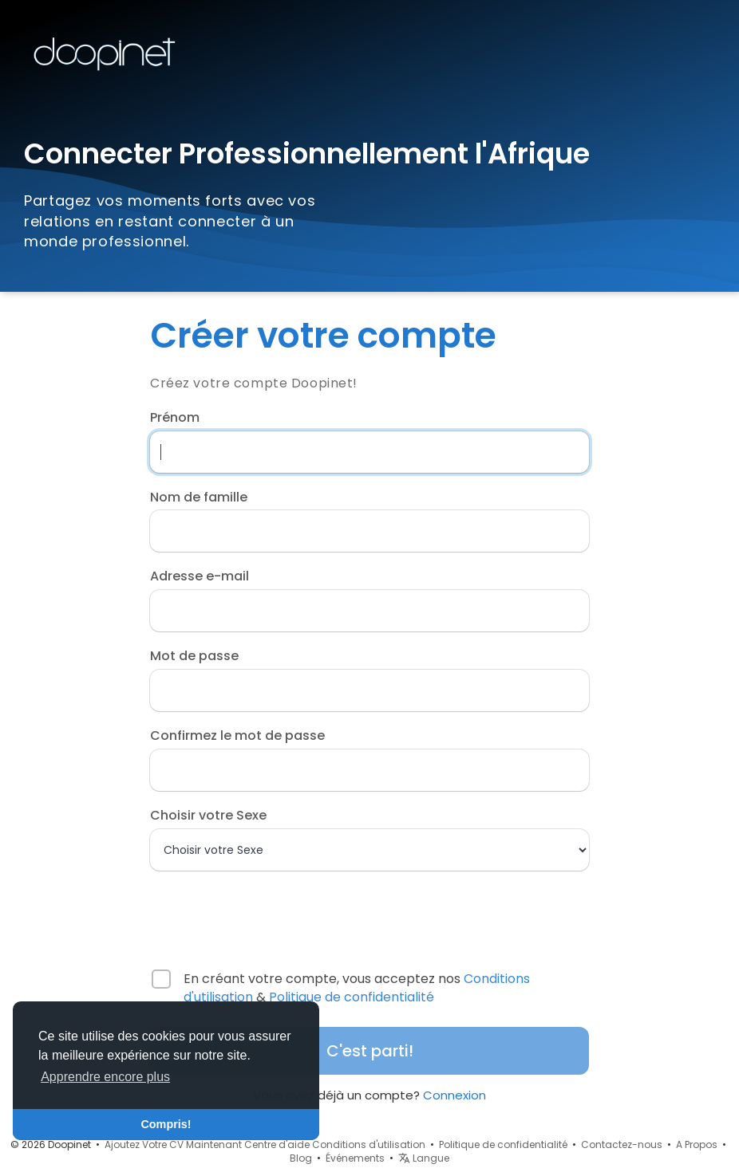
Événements (355, 1158)
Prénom (175, 418)
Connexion (454, 1095)
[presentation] (253, 913)
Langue (423, 1158)
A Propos (696, 1144)
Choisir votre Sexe (208, 815)
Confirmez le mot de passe (237, 736)
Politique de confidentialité (351, 997)
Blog (301, 1158)
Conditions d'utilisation (368, 1144)
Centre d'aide (277, 1144)
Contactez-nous (621, 1144)
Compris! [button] (165, 1124)
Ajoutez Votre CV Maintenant (173, 1144)
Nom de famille (198, 497)
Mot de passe (194, 656)
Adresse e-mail (199, 576)
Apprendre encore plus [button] (105, 1077)
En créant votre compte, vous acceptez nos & (357, 988)
